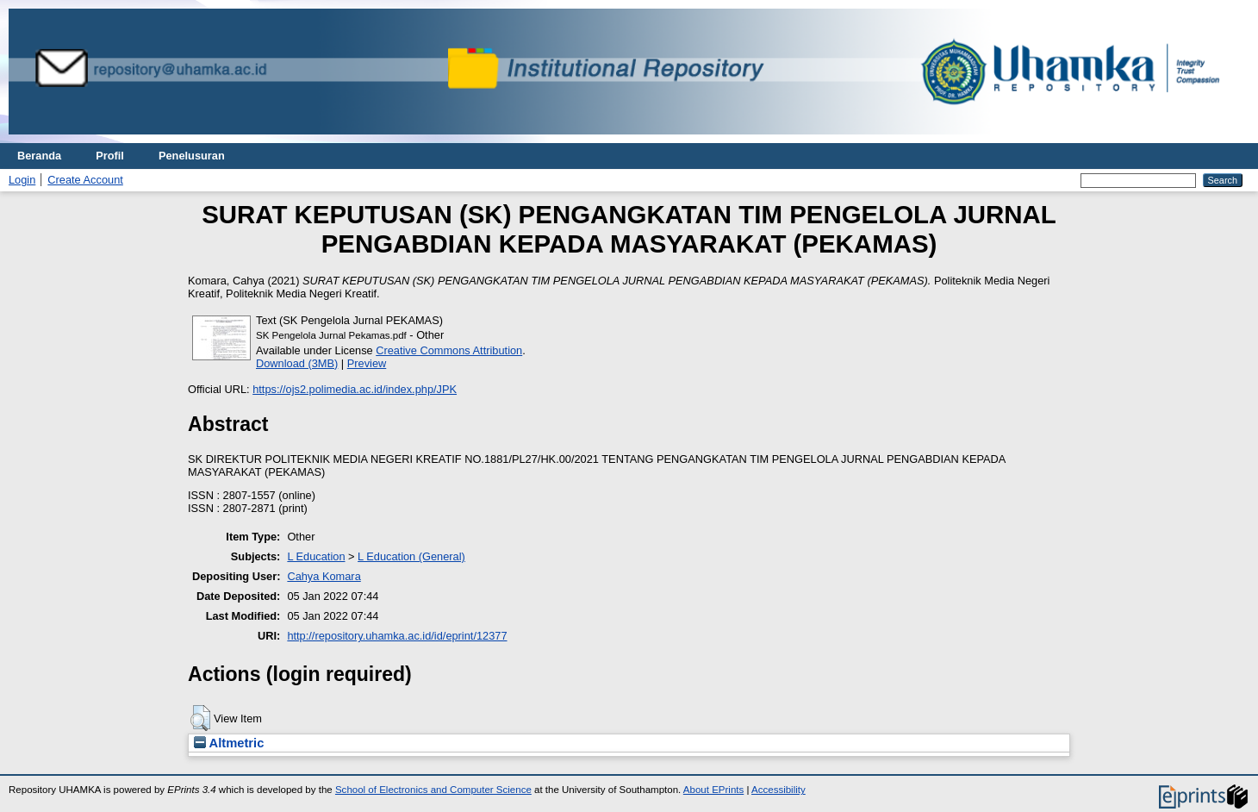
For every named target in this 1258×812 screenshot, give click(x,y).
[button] (200, 718)
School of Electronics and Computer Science (433, 789)
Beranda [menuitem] (39, 155)
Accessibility (778, 789)
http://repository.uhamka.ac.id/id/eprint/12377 (397, 635)
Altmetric (229, 743)
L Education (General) (411, 556)
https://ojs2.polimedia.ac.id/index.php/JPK (354, 389)
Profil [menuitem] (110, 155)
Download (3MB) (297, 363)
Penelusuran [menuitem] (192, 155)
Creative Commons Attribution (449, 350)
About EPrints (713, 789)
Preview (367, 363)
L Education (316, 556)
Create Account (85, 179)
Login (22, 179)
